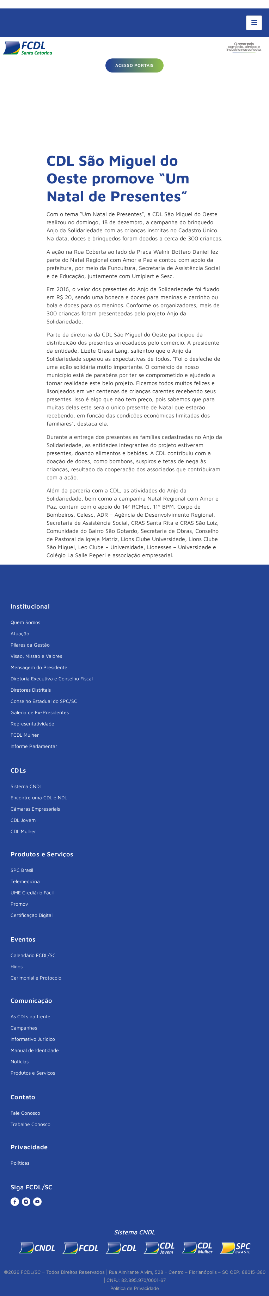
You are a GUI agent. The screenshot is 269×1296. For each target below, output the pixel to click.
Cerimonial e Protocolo (36, 978)
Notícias (20, 1061)
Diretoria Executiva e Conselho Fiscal (52, 678)
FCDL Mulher (25, 735)
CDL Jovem (23, 820)
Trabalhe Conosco (30, 1124)
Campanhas (24, 1028)
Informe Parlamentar (34, 746)
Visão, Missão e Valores (36, 656)
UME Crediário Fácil (32, 892)
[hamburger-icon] (254, 22)
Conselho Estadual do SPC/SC (44, 701)
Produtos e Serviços (33, 1073)
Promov (19, 904)
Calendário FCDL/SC (33, 955)
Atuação (20, 633)
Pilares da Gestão (30, 645)
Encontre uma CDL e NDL (39, 797)
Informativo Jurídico (33, 1039)
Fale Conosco (25, 1113)
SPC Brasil (22, 870)
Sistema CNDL (26, 786)
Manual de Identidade (35, 1050)
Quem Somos (25, 622)
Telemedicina (25, 881)
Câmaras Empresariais (35, 809)
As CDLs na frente (30, 1016)
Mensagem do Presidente (39, 667)
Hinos (17, 966)
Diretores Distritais (31, 690)
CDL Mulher (23, 831)
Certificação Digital (32, 915)
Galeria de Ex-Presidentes (40, 712)
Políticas (20, 1163)
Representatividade (32, 723)
